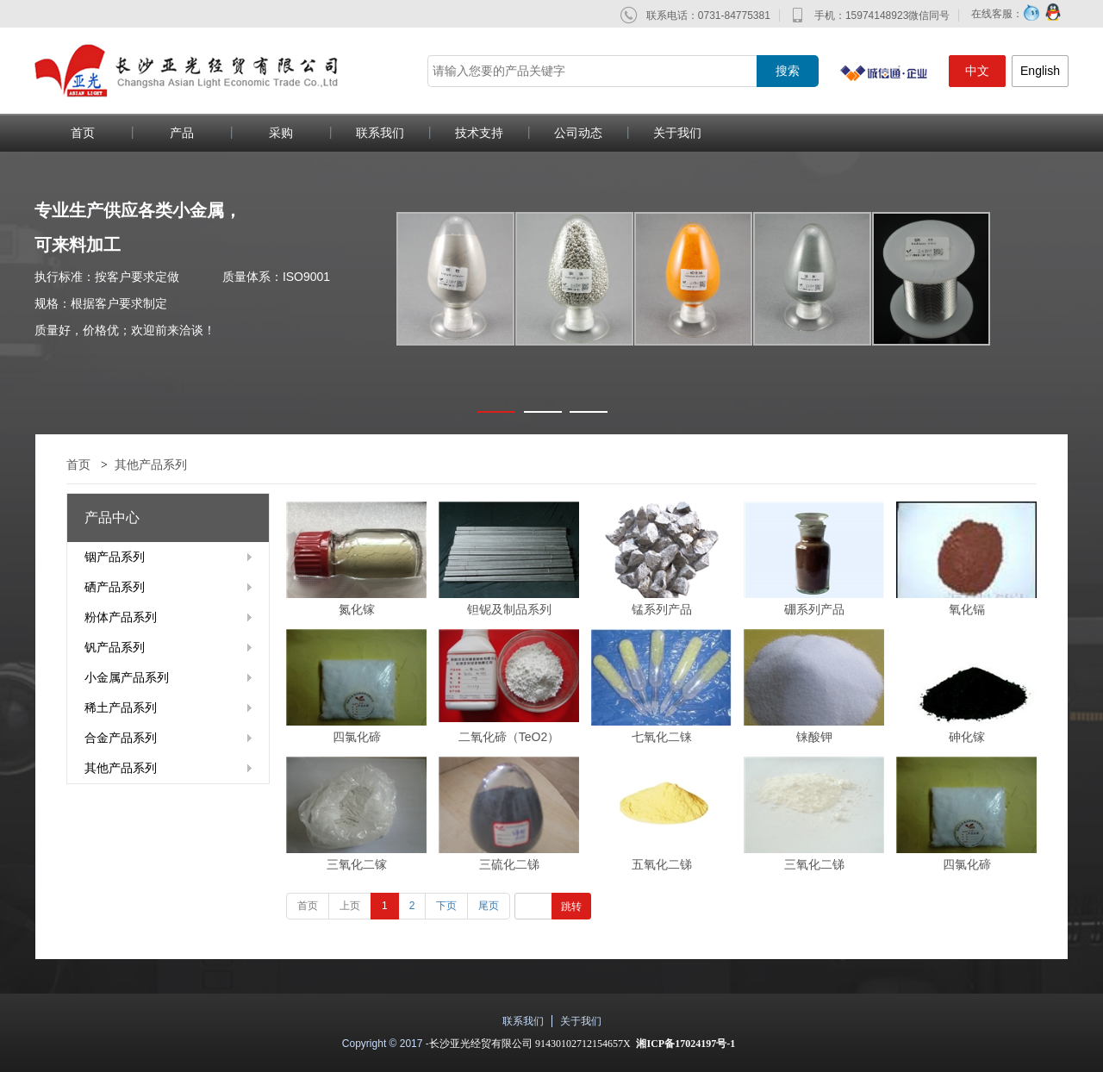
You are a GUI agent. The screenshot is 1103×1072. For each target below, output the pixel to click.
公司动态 (578, 133)
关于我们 (677, 133)
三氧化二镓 (357, 864)
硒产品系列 (114, 587)
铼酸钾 (814, 737)
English (1040, 71)
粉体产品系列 (120, 617)
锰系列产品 (662, 609)
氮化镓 (357, 609)
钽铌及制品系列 (509, 609)
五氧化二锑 (662, 864)
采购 (281, 133)
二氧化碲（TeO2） (508, 737)
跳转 (571, 907)
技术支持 (479, 133)
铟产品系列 (114, 557)
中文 (977, 71)
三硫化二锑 (509, 864)
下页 (446, 906)
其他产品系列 (151, 464)
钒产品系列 (114, 647)
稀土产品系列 (120, 707)
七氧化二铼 (662, 737)
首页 (83, 133)
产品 (182, 133)
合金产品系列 (120, 738)
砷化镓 (967, 737)
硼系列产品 (814, 609)
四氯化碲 (357, 737)
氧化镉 (967, 609)
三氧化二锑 (814, 864)
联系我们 (380, 133)
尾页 (488, 906)
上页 (350, 906)
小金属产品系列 (126, 677)
